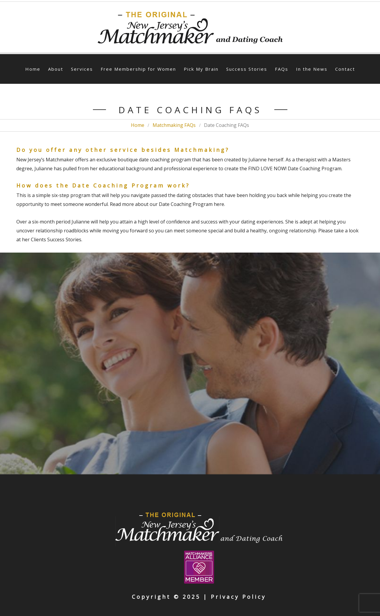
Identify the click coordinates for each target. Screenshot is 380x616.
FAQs (281, 69)
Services (82, 69)
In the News (311, 69)
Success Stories (246, 69)
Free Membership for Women (138, 69)
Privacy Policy (238, 596)
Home (32, 69)
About (55, 69)
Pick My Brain (201, 69)
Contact (345, 69)
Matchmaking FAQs (174, 125)
